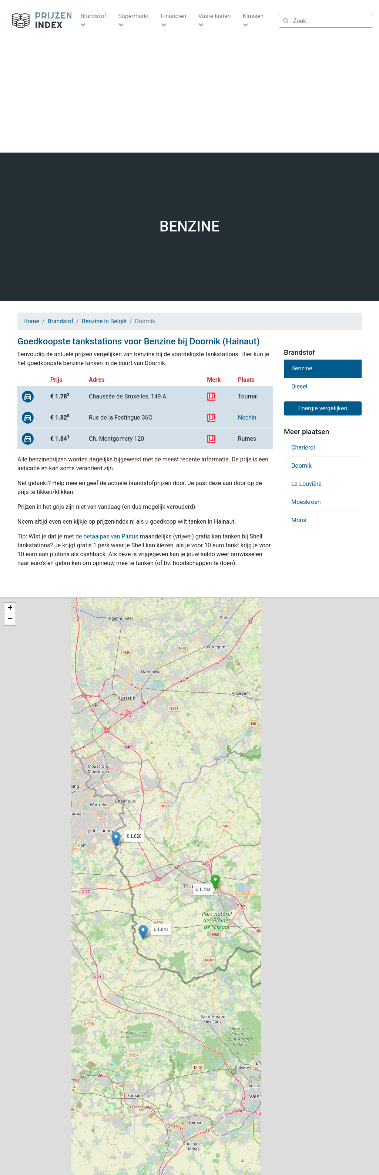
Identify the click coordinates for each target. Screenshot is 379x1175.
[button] (215, 881)
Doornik (301, 465)
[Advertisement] (189, 97)
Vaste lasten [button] (214, 16)
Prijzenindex (38, 20)
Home (31, 321)
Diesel (299, 386)
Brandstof (61, 321)
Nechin (247, 417)
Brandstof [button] (93, 16)
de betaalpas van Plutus (107, 536)
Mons (298, 520)
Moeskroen (306, 501)
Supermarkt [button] (133, 16)
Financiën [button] (174, 16)
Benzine (301, 368)
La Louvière (306, 483)
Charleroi (303, 447)
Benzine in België (104, 321)
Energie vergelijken (323, 408)
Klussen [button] (253, 16)
